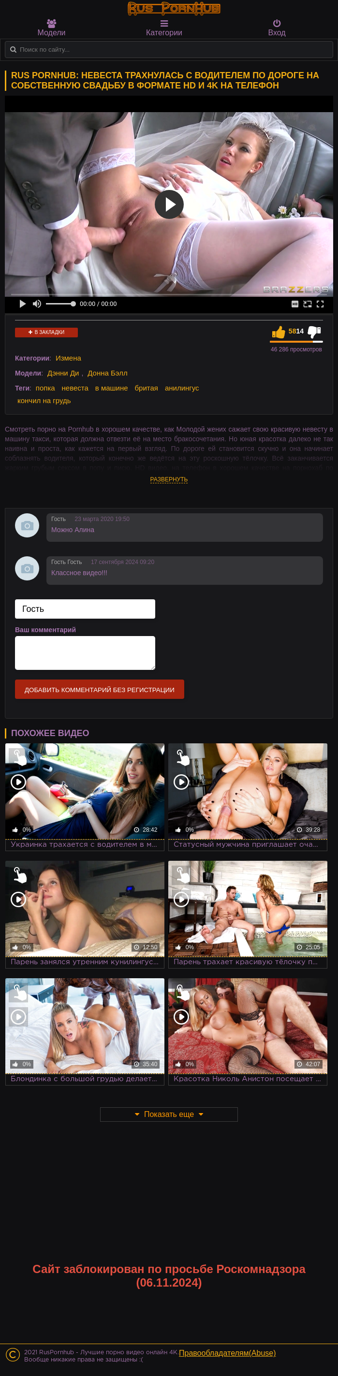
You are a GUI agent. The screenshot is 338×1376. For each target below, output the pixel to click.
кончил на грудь (44, 400)
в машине (111, 388)
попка (45, 388)
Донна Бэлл (107, 373)
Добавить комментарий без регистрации (100, 690)
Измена (68, 358)
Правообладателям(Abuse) (227, 1353)
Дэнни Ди (63, 373)
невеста (75, 388)
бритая (146, 388)
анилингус (182, 388)
